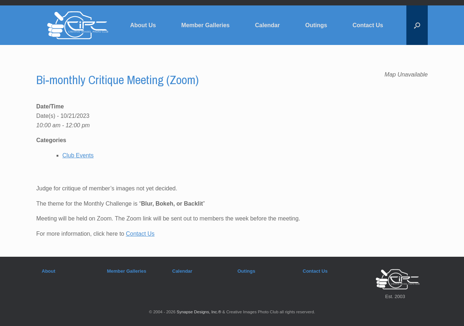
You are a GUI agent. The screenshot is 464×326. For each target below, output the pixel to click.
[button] (417, 25)
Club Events (78, 155)
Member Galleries (205, 25)
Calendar (267, 25)
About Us (143, 25)
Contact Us (367, 25)
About (48, 271)
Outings (316, 25)
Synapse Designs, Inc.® (199, 312)
